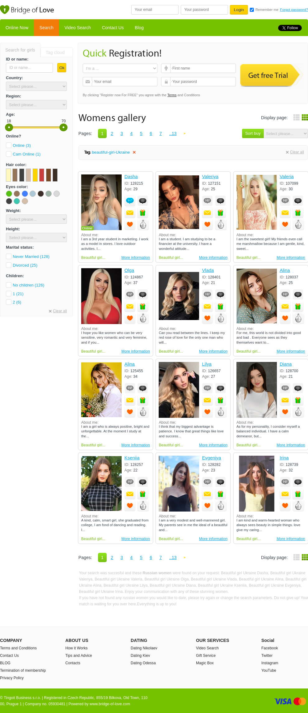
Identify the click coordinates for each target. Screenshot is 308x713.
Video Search (77, 27)
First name (166, 68)
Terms (172, 95)
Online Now (17, 27)
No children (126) (28, 285)
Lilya (207, 364)
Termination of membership (23, 670)
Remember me (266, 9)
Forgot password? (294, 9)
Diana (286, 364)
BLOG (5, 663)
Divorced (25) (25, 265)
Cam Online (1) (27, 154)
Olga (129, 270)
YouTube (268, 670)
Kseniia (132, 458)
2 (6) (17, 302)
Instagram (269, 663)
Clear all (60, 311)
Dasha (131, 176)
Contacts (72, 663)
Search (47, 27)
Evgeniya (211, 458)
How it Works (76, 648)
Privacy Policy (12, 678)
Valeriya (210, 176)
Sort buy (252, 133)
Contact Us (113, 27)
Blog (139, 27)
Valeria (287, 176)
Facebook (269, 648)
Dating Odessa (143, 663)
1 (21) (18, 293)
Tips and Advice (78, 655)
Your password (166, 81)
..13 (173, 133)
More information (135, 257)
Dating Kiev (140, 655)
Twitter (267, 655)
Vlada (208, 270)
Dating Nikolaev (144, 648)
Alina (285, 270)
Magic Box (205, 663)
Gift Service (206, 655)
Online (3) (22, 145)
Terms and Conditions (18, 648)
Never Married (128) (31, 256)
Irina (284, 458)
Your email (88, 81)
